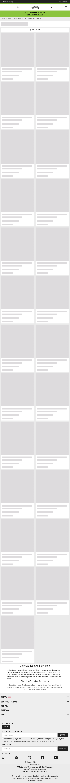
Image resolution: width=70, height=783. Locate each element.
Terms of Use (42, 740)
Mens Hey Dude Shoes (20, 687)
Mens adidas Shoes (15, 685)
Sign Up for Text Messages (12, 731)
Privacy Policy (52, 740)
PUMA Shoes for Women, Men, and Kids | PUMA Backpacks (35, 767)
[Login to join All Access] (35, 12)
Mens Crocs (51, 685)
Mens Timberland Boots (43, 687)
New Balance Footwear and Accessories (35, 771)
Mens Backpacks (27, 685)
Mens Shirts (31, 687)
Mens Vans (54, 687)
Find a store (6, 745)
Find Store (62, 748)
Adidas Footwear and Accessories (35, 769)
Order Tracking (8, 2)
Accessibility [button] (63, 2)
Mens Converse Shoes (40, 685)
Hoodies (43, 689)
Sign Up (6, 727)
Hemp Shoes (36, 689)
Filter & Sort (35, 30)
